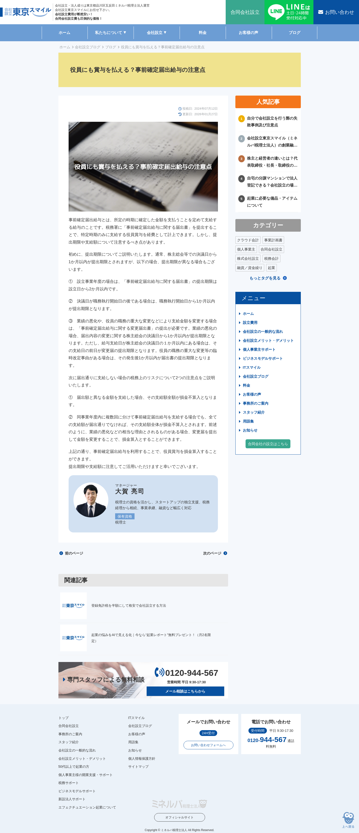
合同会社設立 (271, 249)
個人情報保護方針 (141, 758)
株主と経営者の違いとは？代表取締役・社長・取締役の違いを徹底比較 (272, 162)
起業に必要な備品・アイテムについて (272, 201)
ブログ (294, 33)
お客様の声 (248, 33)
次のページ (215, 553)
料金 (203, 33)
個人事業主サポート (259, 349)
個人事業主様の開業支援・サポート (85, 775)
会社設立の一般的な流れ (263, 331)
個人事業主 (246, 249)
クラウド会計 (248, 240)
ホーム (64, 33)
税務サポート (68, 783)
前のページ (71, 553)
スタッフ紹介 (254, 412)
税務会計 (271, 258)
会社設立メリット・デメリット (268, 340)
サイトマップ (138, 766)
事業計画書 (273, 240)
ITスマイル (252, 367)
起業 (271, 268)
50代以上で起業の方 (73, 766)
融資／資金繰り (250, 268)
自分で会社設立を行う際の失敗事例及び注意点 (272, 121)
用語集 (248, 421)
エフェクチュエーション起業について (87, 807)
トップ (63, 717)
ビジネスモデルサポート (263, 358)
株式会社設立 (248, 258)
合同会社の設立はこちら (268, 444)
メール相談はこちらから (185, 691)
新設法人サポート (72, 799)
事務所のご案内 (255, 403)
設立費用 (250, 322)
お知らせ (250, 430)
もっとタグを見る (264, 278)
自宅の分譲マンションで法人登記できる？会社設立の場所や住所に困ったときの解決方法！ (272, 182)
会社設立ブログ (87, 47)
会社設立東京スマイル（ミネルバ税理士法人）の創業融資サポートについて (272, 142)
